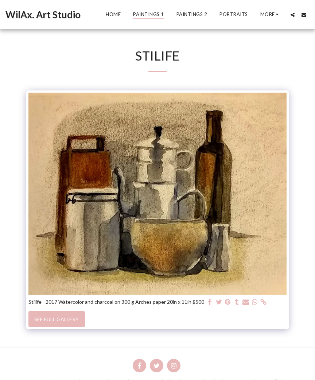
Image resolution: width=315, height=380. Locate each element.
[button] (292, 14)
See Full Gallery (56, 319)
